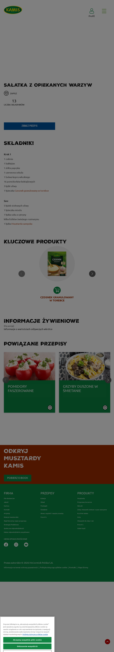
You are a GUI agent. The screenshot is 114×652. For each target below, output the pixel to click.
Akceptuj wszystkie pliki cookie (27, 646)
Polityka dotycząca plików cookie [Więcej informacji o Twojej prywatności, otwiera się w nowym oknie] (35, 641)
